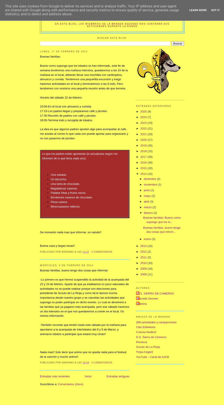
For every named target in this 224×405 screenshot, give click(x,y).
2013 (144, 246)
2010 (144, 263)
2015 (144, 168)
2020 (144, 139)
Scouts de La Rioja (148, 347)
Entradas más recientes (55, 376)
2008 (144, 274)
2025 (144, 111)
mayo (148, 195)
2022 (144, 128)
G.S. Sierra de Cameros (151, 337)
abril (147, 201)
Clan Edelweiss (145, 327)
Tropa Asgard (144, 352)
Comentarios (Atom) (70, 384)
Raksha (142, 303)
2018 (144, 151)
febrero (149, 212)
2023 (144, 122)
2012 (144, 251)
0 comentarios (101, 362)
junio (147, 190)
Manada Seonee (147, 298)
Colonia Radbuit (146, 332)
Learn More (198, 10)
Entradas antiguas (118, 376)
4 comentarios (101, 252)
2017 (144, 156)
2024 (144, 117)
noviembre (151, 184)
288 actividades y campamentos (156, 322)
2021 (144, 134)
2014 (144, 173)
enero (148, 239)
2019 (144, 145)
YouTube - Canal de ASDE (152, 357)
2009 (144, 268)
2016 (144, 162)
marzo (148, 207)
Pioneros (141, 342)
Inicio (88, 376)
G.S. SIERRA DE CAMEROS (155, 293)
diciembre (150, 178)
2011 (144, 257)
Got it (215, 10)
